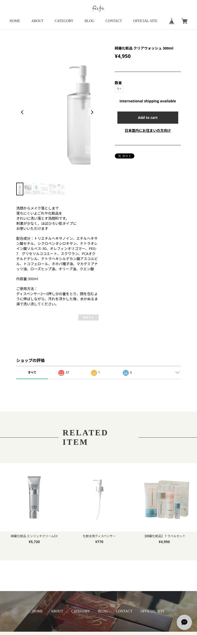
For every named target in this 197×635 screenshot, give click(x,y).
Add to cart (148, 117)
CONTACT (113, 21)
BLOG (89, 21)
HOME (15, 21)
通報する (88, 317)
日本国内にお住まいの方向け (148, 130)
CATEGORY (64, 21)
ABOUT (37, 21)
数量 (118, 82)
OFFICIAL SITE (145, 21)
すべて (32, 372)
